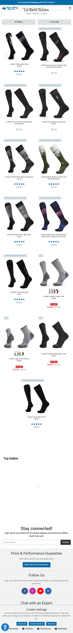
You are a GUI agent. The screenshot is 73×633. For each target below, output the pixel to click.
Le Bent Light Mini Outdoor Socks (19, 359)
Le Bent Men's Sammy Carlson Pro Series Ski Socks (53, 178)
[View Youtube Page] (40, 591)
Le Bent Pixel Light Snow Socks (19, 65)
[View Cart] (70, 8)
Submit (66, 542)
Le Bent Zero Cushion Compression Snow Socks (19, 123)
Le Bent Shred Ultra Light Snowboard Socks (19, 178)
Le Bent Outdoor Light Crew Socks (53, 297)
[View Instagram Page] (32, 591)
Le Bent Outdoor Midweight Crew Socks (53, 355)
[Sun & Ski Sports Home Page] (9, 8)
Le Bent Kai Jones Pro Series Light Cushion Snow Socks (54, 66)
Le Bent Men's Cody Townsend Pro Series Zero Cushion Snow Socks (54, 235)
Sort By (54, 22)
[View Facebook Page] (25, 591)
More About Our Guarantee (36, 565)
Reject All (51, 624)
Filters (19, 22)
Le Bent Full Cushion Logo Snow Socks (54, 123)
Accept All (22, 624)
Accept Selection (36, 624)
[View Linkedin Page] (48, 591)
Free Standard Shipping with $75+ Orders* (36, 2)
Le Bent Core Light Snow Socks (36, 418)
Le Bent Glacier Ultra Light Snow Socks (19, 235)
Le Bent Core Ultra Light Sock (19, 293)
